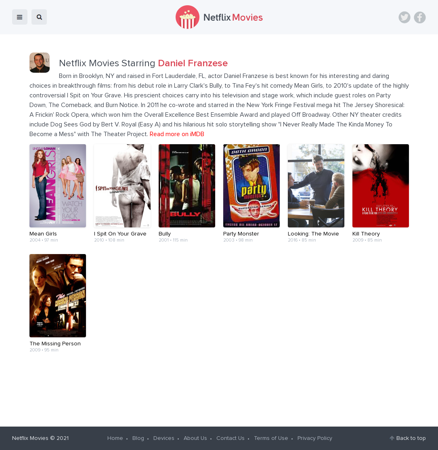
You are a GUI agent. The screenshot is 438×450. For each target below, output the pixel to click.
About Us (195, 438)
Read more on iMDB (177, 134)
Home (115, 438)
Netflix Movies (30, 438)
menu (19, 17)
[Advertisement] (219, 389)
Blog (138, 438)
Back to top (411, 438)
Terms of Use (271, 438)
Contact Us (230, 438)
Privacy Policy (315, 438)
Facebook (420, 17)
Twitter (404, 17)
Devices (163, 438)
